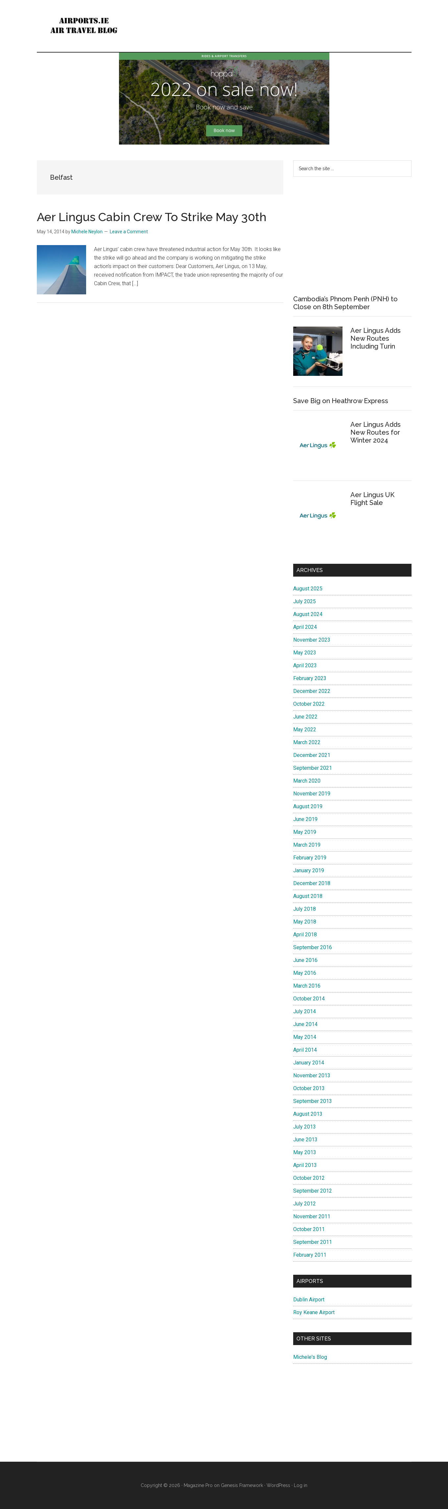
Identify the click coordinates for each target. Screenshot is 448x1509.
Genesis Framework (242, 1485)
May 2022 (304, 729)
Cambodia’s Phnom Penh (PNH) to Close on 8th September (345, 303)
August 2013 (307, 1114)
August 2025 (307, 588)
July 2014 (304, 1011)
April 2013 (305, 1165)
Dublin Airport (308, 1299)
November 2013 (311, 1075)
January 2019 (308, 870)
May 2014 (304, 1037)
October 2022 (309, 704)
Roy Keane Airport (314, 1312)
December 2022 (311, 691)
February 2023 (309, 678)
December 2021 (311, 755)
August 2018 (307, 896)
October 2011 (309, 1229)
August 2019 (307, 806)
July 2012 (304, 1203)
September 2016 (312, 947)
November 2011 (311, 1216)
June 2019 (305, 819)
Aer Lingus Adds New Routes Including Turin (375, 338)
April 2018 (305, 934)
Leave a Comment (129, 231)
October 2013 (309, 1088)
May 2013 (304, 1152)
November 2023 (311, 640)
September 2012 (312, 1191)
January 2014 (308, 1063)
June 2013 (305, 1139)
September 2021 (312, 768)
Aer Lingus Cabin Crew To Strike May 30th (152, 217)
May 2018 (304, 922)
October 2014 (309, 998)
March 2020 (306, 781)
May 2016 (304, 973)
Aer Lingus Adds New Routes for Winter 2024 (375, 432)
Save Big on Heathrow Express (340, 401)
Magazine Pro (198, 1485)
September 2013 (312, 1101)
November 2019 (311, 793)
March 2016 (306, 986)
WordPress (278, 1485)
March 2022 (306, 742)
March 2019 (306, 845)
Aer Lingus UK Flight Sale (372, 499)
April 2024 (305, 627)
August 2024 (307, 614)
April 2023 (305, 665)
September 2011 (312, 1242)
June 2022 (305, 717)
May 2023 (304, 653)
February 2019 (309, 858)
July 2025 (304, 601)
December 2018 (311, 883)
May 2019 (304, 832)
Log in (300, 1485)
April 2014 (305, 1050)
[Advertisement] (352, 236)
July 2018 (304, 909)
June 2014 (305, 1024)
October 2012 (309, 1178)
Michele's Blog (310, 1357)
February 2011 (309, 1255)
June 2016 (305, 960)
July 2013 (304, 1127)
